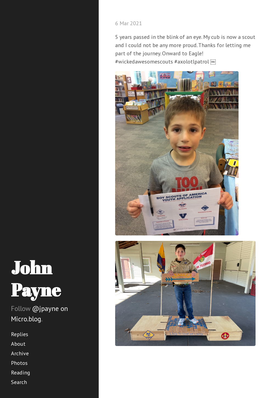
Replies (19, 334)
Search (19, 382)
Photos (19, 363)
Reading (20, 372)
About (18, 343)
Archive (20, 353)
